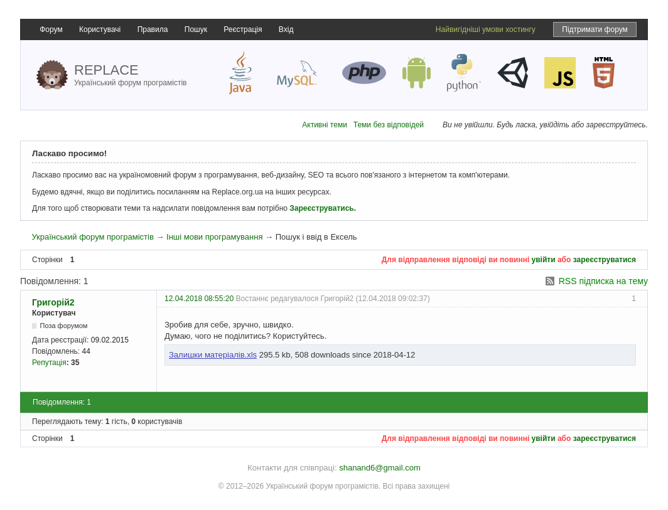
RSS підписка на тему (603, 281)
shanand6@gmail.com (380, 467)
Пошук (196, 29)
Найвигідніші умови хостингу (486, 29)
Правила (152, 29)
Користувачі (100, 29)
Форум (51, 29)
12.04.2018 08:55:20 (199, 298)
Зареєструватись (321, 208)
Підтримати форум (595, 29)
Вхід (286, 29)
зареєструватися (604, 259)
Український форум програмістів (92, 237)
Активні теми (324, 124)
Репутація (49, 362)
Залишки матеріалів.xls (213, 354)
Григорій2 (53, 302)
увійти (544, 259)
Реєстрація (243, 29)
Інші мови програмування (214, 237)
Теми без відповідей (388, 124)
